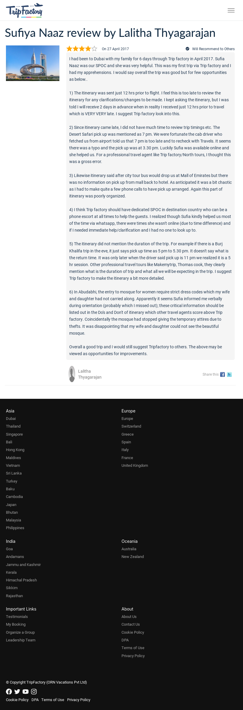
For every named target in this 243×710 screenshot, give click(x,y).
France (127, 457)
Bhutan (12, 512)
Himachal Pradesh (21, 580)
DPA (125, 640)
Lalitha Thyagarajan (90, 374)
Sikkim (12, 587)
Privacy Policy (133, 655)
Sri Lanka (14, 473)
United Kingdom (135, 465)
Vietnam (13, 465)
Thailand (13, 426)
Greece (128, 434)
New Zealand (133, 556)
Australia (129, 548)
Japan (11, 504)
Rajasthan (14, 595)
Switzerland (131, 426)
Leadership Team (20, 640)
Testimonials (17, 616)
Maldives (13, 457)
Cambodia (14, 496)
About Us (129, 616)
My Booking (16, 624)
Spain (126, 442)
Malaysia (13, 520)
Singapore (14, 434)
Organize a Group (20, 632)
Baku (10, 488)
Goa (9, 548)
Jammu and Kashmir (23, 564)
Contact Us (131, 624)
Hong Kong (15, 449)
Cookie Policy (133, 632)
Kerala (11, 572)
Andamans (15, 556)
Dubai (11, 418)
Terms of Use (133, 647)
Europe (127, 418)
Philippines (15, 527)
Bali (9, 442)
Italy (125, 449)
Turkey (11, 481)
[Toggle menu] (231, 10)
